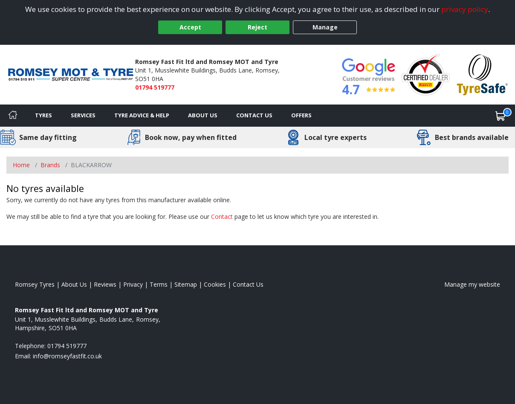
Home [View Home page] (21, 165)
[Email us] (67, 356)
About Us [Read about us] (74, 284)
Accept (190, 27)
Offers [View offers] (301, 115)
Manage (325, 27)
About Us (202, 115)
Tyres (43, 115)
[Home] (13, 116)
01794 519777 (154, 87)
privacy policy (464, 9)
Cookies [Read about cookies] (215, 284)
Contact (222, 216)
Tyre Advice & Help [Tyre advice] (141, 115)
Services (83, 115)
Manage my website (472, 284)
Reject (257, 27)
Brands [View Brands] (50, 165)
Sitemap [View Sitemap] (185, 284)
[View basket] (500, 116)
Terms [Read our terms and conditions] (159, 284)
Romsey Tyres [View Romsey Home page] (35, 284)
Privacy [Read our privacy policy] (133, 284)
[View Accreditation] (425, 74)
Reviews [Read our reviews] (105, 284)
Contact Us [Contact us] (254, 115)
